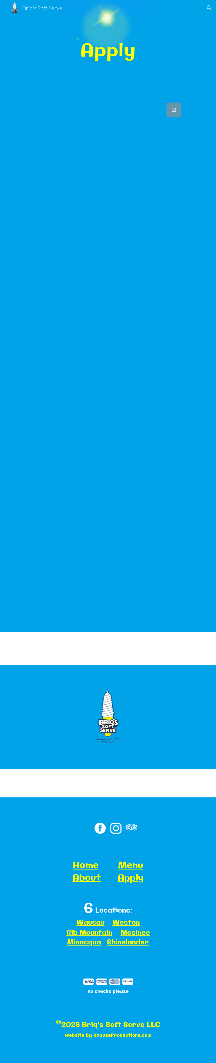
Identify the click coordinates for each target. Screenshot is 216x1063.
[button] (209, 8)
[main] (108, 48)
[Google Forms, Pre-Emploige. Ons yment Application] (108, 364)
